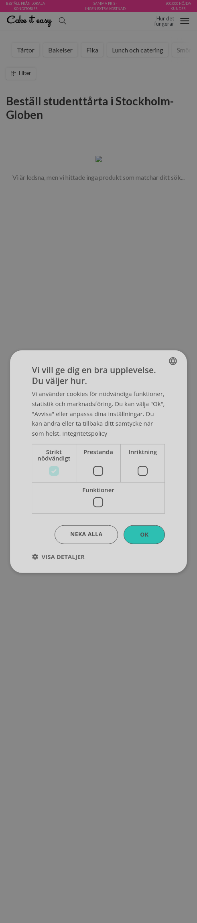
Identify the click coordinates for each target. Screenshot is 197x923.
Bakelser (60, 50)
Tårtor (26, 50)
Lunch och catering (137, 50)
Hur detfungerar (164, 21)
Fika (92, 50)
